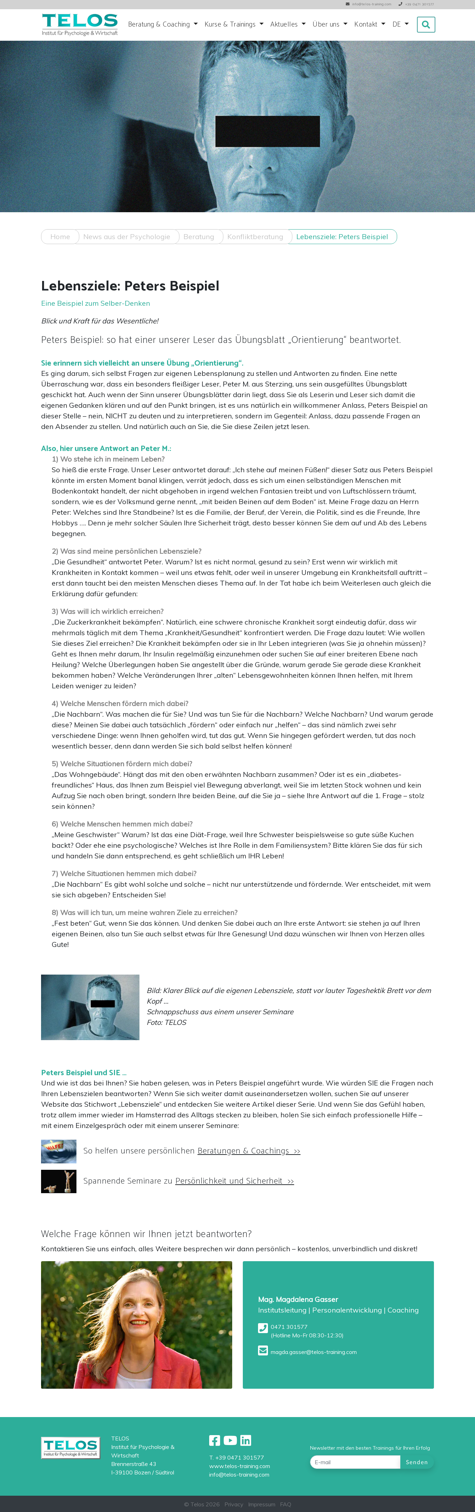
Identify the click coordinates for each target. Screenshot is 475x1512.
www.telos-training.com (239, 1465)
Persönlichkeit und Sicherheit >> (234, 1199)
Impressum (261, 1504)
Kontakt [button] (366, 24)
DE (398, 24)
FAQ (285, 1504)
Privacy (234, 1504)
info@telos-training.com (239, 1474)
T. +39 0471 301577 (236, 1457)
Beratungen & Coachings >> (249, 1168)
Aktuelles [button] (285, 24)
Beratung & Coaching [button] (160, 24)
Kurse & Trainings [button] (231, 24)
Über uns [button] (327, 24)
